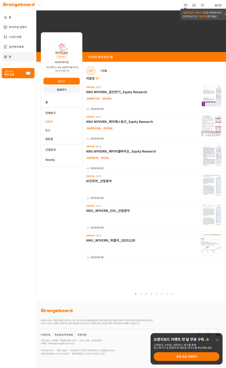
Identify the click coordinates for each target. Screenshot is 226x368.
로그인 (218, 5)
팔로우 (61, 81)
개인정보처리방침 (63, 334)
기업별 (103, 70)
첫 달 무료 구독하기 (186, 356)
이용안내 (45, 334)
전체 (91, 70)
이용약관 (82, 334)
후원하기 (61, 89)
